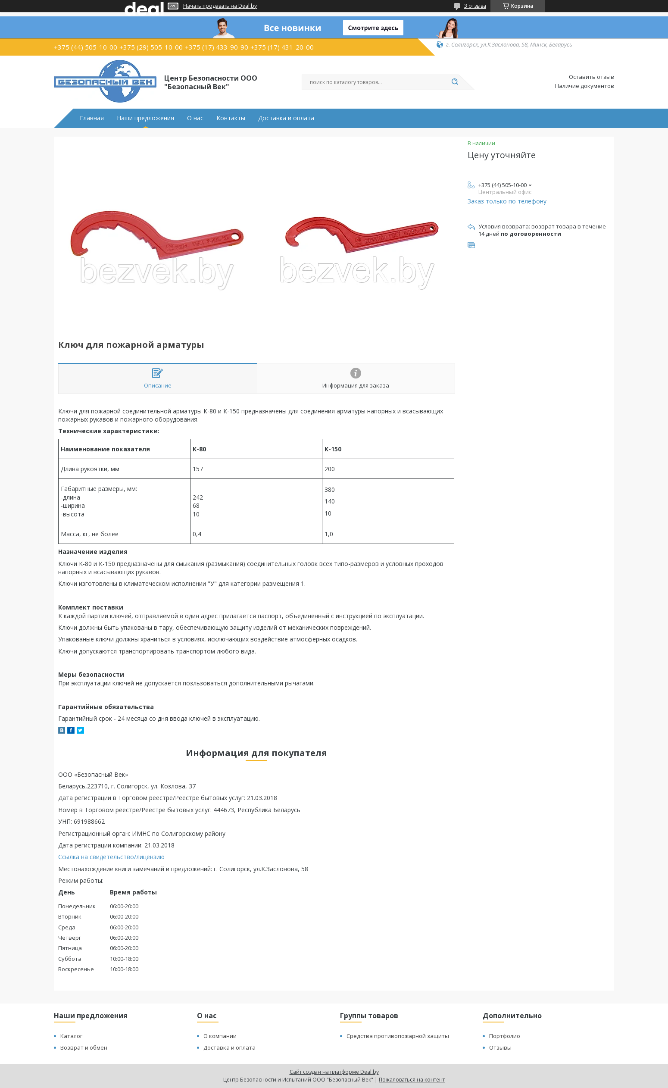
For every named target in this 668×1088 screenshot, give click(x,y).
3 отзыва (475, 5)
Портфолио (504, 1036)
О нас (195, 118)
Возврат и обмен (83, 1047)
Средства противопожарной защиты (397, 1036)
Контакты (230, 118)
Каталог (71, 1036)
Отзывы (500, 1047)
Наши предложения (145, 118)
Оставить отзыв (591, 77)
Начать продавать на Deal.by (220, 6)
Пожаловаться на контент (412, 1079)
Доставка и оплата (286, 118)
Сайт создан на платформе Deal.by (334, 1071)
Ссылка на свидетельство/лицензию (111, 857)
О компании (220, 1036)
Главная (92, 118)
